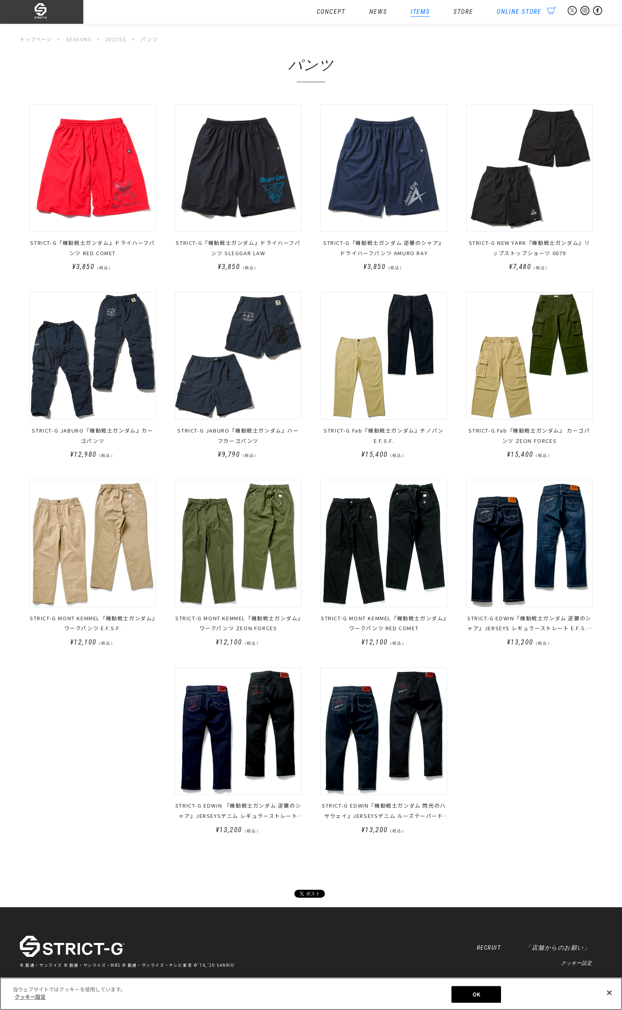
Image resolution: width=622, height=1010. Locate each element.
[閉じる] (609, 996)
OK (476, 997)
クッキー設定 (576, 965)
